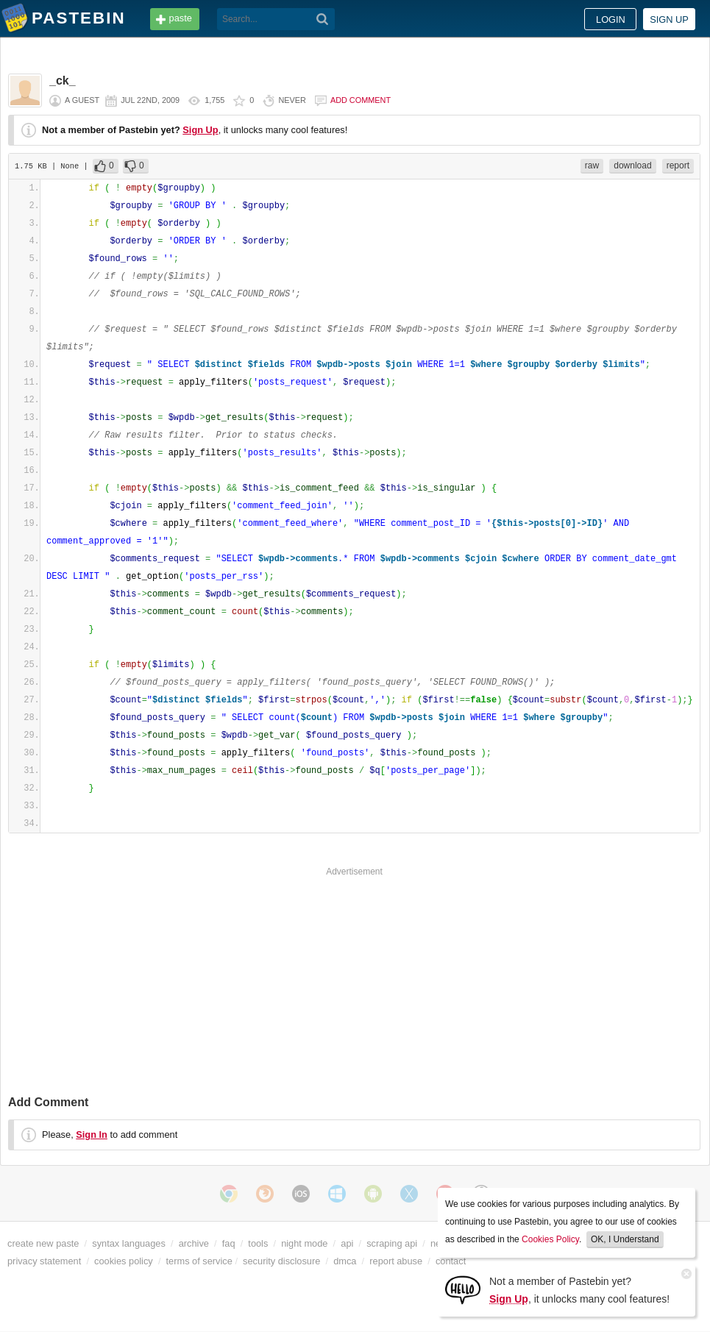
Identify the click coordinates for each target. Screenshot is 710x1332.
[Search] (322, 19)
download (632, 165)
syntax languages (129, 1243)
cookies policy (123, 1261)
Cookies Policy (550, 1239)
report (678, 165)
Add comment (360, 100)
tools (258, 1243)
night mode (304, 1243)
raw (592, 165)
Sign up (669, 19)
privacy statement (44, 1261)
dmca (344, 1261)
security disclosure (281, 1261)
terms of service (199, 1261)
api (347, 1243)
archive (194, 1243)
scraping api (391, 1243)
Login (610, 19)
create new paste (43, 1243)
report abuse (395, 1261)
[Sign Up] (462, 1289)
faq (228, 1243)
